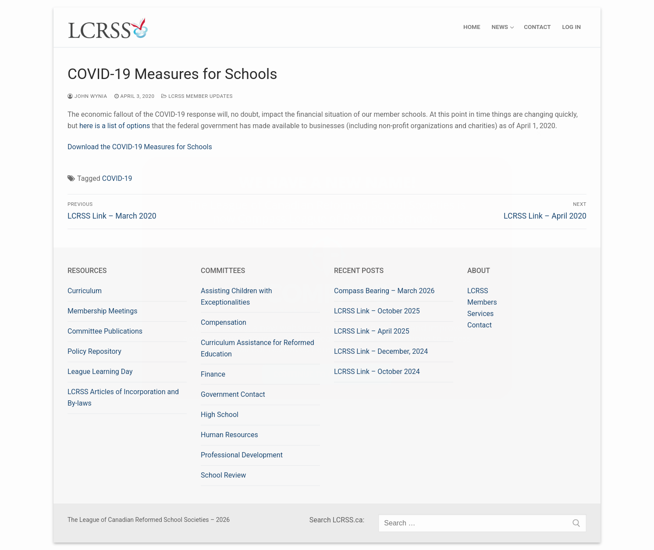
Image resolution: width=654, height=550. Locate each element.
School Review (223, 475)
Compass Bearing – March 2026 (384, 291)
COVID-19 (117, 178)
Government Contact (233, 394)
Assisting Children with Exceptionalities (236, 296)
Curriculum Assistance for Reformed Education (257, 348)
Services (480, 313)
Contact (479, 325)
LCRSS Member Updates (196, 96)
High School (219, 414)
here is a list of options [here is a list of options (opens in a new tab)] (114, 126)
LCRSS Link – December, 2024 (381, 351)
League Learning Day (100, 371)
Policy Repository (94, 351)
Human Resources (229, 435)
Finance (213, 374)
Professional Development (242, 455)
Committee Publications (105, 331)
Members (482, 302)
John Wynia (87, 96)
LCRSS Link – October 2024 (377, 371)
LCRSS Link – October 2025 (377, 311)
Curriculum (85, 291)
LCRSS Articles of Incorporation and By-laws (123, 397)
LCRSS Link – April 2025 (371, 331)
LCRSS (477, 291)
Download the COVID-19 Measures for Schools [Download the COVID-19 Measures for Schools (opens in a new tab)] (140, 147)
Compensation (223, 322)
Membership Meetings (102, 311)
